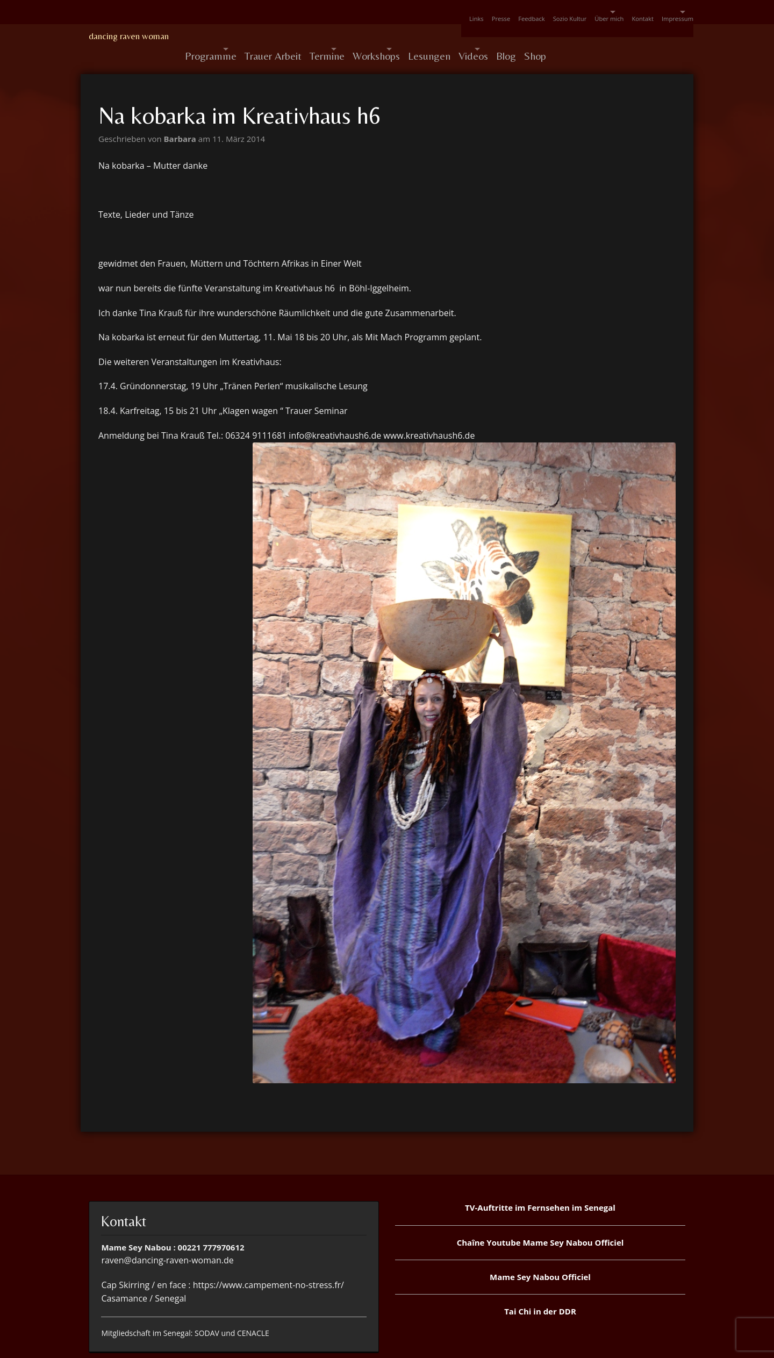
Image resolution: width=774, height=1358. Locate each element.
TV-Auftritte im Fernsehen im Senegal (540, 1181)
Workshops (422, 36)
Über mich (563, 12)
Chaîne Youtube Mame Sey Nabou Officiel (540, 1216)
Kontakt (616, 12)
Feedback (469, 12)
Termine (353, 36)
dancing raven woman (129, 36)
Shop (635, 36)
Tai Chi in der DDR (540, 1285)
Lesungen (493, 36)
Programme (210, 36)
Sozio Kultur (516, 12)
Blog (597, 36)
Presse (431, 12)
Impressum (659, 12)
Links (398, 12)
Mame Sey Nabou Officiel (540, 1251)
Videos (546, 36)
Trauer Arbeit (291, 36)
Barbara (181, 113)
